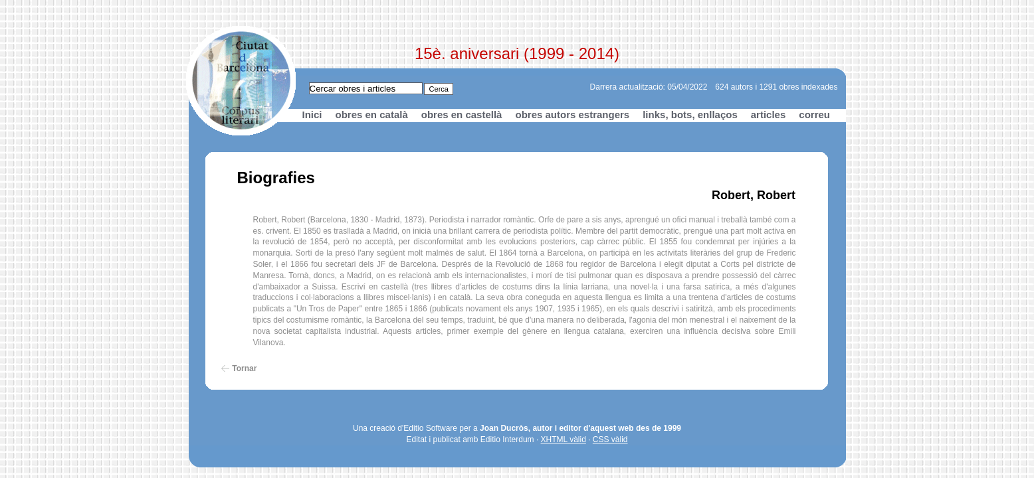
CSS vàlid (610, 439)
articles (768, 114)
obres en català (372, 114)
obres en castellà (461, 114)
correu (814, 114)
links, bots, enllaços (690, 114)
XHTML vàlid (563, 439)
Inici (312, 114)
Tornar (244, 368)
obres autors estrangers (572, 114)
